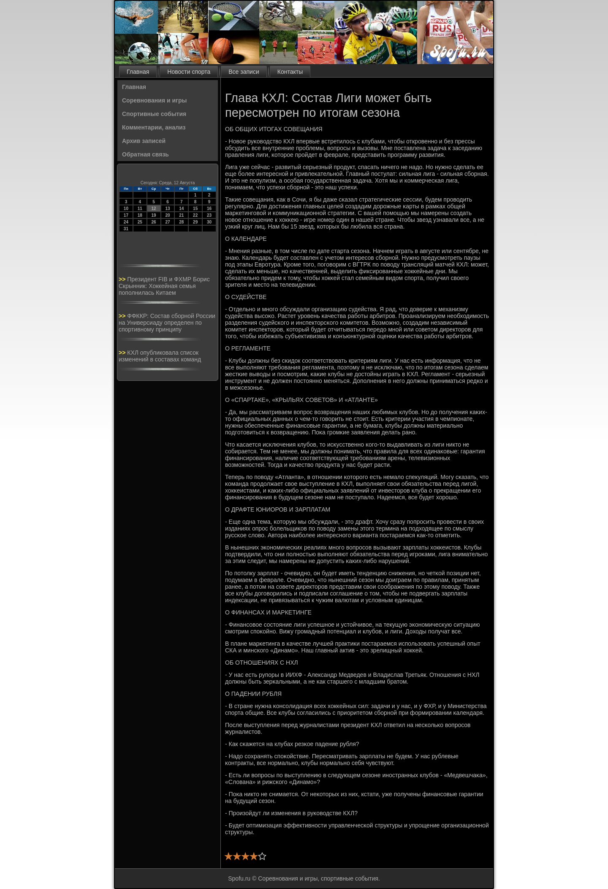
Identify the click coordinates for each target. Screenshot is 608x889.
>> (123, 279)
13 (167, 208)
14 (181, 208)
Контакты (290, 71)
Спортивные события (154, 113)
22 (195, 215)
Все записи (243, 71)
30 (209, 222)
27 (167, 222)
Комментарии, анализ (154, 127)
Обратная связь (145, 154)
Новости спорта (188, 71)
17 (126, 215)
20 (167, 215)
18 (140, 215)
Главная (138, 71)
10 (126, 208)
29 (195, 222)
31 (126, 228)
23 (209, 215)
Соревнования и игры (154, 100)
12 (154, 208)
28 (181, 222)
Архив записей (144, 140)
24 (126, 222)
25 (140, 222)
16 (209, 208)
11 (140, 208)
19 (154, 215)
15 (195, 208)
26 (154, 222)
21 (181, 215)
